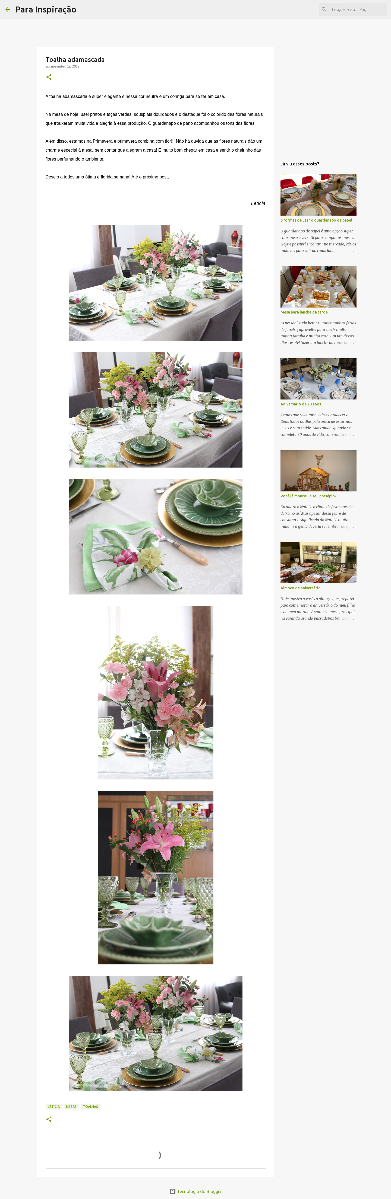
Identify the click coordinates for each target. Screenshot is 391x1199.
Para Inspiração (46, 9)
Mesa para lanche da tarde (304, 312)
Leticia (54, 1106)
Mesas (71, 1106)
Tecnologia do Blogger (195, 1191)
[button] (49, 77)
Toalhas (90, 1106)
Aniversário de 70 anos (300, 404)
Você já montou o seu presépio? (308, 496)
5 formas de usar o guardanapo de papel (316, 220)
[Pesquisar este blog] (358, 9)
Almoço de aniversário (300, 588)
